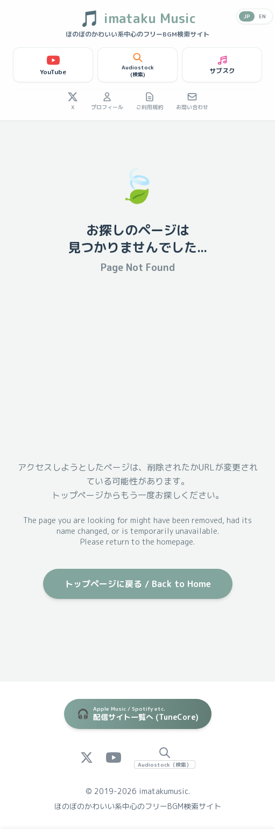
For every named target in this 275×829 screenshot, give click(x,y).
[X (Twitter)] (86, 757)
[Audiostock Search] (164, 757)
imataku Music (138, 18)
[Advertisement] (137, 367)
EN (262, 16)
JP (246, 16)
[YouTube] (113, 757)
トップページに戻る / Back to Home (138, 584)
